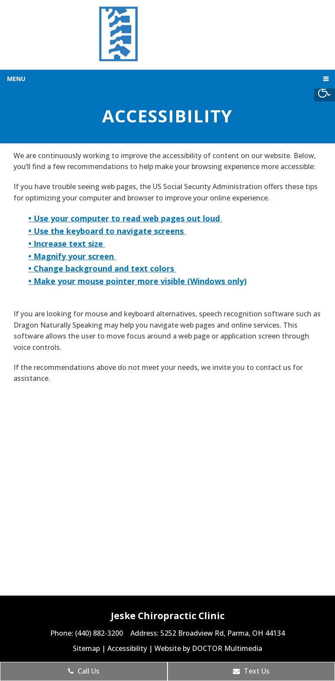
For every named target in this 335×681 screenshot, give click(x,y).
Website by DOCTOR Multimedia (208, 648)
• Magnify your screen (72, 256)
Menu (16, 79)
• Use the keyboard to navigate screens (107, 231)
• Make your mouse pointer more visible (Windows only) (137, 281)
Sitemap (86, 648)
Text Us (251, 671)
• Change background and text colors (102, 268)
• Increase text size (66, 243)
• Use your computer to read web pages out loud (125, 218)
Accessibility (127, 648)
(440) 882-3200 (100, 633)
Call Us (83, 671)
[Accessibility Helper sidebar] (324, 91)
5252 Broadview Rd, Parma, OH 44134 (223, 633)
